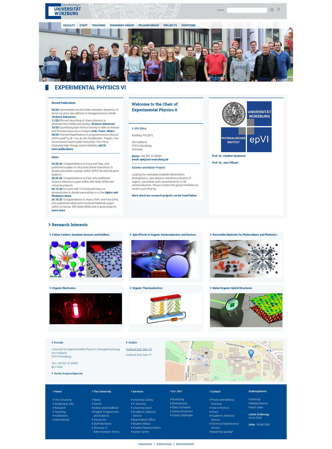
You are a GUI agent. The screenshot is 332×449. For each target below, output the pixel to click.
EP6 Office (140, 128)
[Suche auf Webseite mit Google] (247, 10)
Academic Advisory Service (143, 414)
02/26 (55, 109)
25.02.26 (57, 178)
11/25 (55, 120)
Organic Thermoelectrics (147, 288)
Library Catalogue (181, 415)
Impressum (145, 444)
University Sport (141, 408)
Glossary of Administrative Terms (105, 430)
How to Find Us (219, 408)
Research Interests (70, 224)
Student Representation (146, 428)
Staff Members (102, 424)
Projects (170, 25)
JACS (101, 145)
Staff (83, 25)
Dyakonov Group (122, 25)
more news (58, 210)
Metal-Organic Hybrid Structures (232, 288)
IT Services (138, 404)
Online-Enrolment (181, 412)
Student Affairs (141, 424)
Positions (188, 25)
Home (57, 392)
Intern (220, 10)
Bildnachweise (258, 404)
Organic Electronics (64, 288)
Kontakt (58, 342)
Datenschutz (164, 444)
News (96, 400)
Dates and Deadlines (105, 408)
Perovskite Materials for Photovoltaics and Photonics (245, 234)
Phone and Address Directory (221, 402)
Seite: (252, 424)
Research (59, 408)
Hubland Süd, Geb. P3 (139, 349)
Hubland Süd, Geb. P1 (139, 354)
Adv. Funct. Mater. (103, 131)
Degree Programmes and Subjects (105, 414)
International (61, 420)
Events (97, 404)
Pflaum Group (148, 25)
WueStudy (177, 400)
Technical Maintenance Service (224, 426)
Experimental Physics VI (90, 87)
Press (213, 412)
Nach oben (256, 408)
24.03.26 (57, 163)
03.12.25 (57, 188)
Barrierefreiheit (185, 444)
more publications (62, 149)
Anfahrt (133, 342)
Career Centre (140, 432)
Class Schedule (180, 408)
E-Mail (59, 366)
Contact (214, 392)
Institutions (60, 416)
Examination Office (143, 420)
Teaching (98, 25)
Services (137, 392)
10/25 (55, 127)
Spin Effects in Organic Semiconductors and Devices (164, 234)
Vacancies (99, 420)
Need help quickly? (221, 432)
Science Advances (64, 116)
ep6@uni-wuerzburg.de (154, 159)
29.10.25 (57, 199)
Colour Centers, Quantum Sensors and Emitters (80, 234)
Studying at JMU (63, 404)
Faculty (69, 25)
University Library (142, 400)
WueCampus (179, 404)
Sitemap (254, 400)
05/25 (55, 134)
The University (62, 400)
